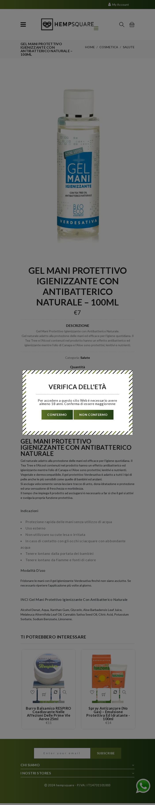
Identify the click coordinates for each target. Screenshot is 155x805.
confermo (56, 414)
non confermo (94, 414)
